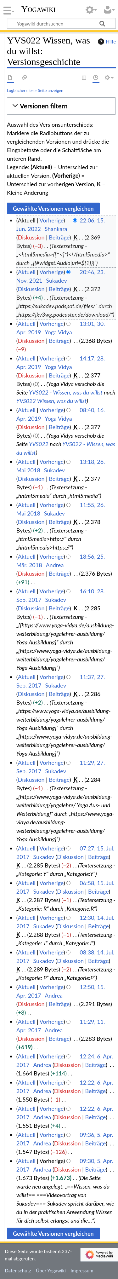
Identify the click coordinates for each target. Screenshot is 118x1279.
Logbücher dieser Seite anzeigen (35, 90)
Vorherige (52, 220)
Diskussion (31, 237)
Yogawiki (38, 9)
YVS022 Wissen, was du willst (51, 400)
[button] (61, 106)
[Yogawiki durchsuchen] (61, 23)
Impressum (81, 1270)
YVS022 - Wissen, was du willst (66, 392)
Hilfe (106, 41)
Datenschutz (18, 1270)
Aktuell (27, 271)
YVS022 (38, 444)
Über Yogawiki (51, 1270)
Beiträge (59, 237)
